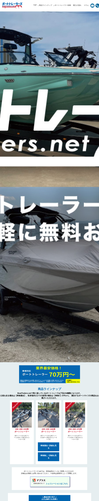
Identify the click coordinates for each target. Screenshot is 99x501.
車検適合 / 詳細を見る (48, 447)
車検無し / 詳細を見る (48, 456)
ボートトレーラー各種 (63, 5)
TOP (35, 5)
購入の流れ (77, 5)
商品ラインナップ (45, 5)
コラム (86, 5)
